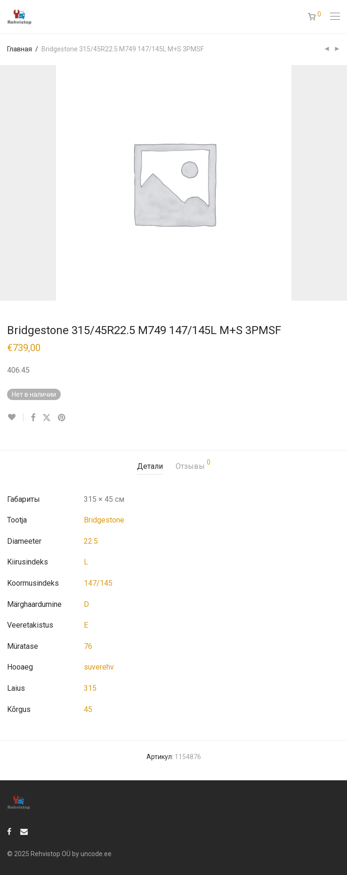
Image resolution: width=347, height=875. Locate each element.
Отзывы (193, 465)
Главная (19, 49)
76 (88, 646)
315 (90, 688)
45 (88, 709)
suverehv (99, 666)
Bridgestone (104, 519)
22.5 (91, 541)
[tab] (150, 466)
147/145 (98, 583)
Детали (150, 466)
